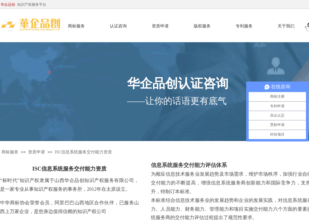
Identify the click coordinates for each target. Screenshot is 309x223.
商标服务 (10, 152)
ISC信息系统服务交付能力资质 (83, 152)
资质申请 (36, 152)
